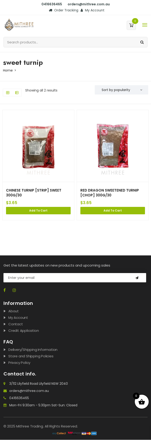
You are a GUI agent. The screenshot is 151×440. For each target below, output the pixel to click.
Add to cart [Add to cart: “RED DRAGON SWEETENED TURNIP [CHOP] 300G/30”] (113, 211)
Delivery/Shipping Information (32, 349)
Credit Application (23, 330)
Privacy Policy (19, 362)
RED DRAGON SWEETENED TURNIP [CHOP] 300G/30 (109, 193)
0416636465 (51, 4)
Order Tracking (63, 10)
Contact (15, 324)
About (13, 311)
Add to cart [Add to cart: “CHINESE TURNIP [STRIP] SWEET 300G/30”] (38, 211)
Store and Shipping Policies (30, 356)
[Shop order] (121, 90)
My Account (92, 10)
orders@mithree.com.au (89, 4)
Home (8, 70)
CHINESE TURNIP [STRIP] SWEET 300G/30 (34, 193)
